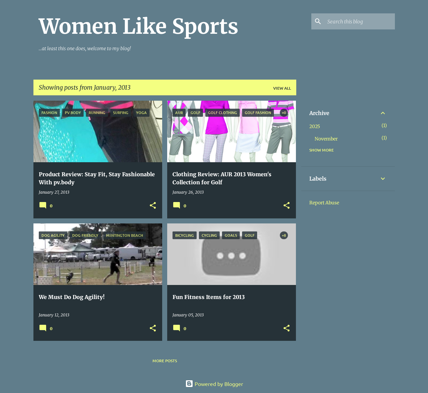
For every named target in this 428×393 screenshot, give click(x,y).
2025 (314, 126)
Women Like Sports (138, 26)
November (326, 139)
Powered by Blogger (214, 383)
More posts (164, 361)
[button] (153, 205)
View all (282, 88)
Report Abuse (324, 203)
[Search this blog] (360, 21)
